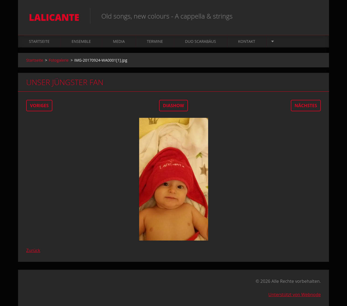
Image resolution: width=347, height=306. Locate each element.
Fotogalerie (59, 60)
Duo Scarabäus (200, 41)
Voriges (39, 106)
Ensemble (81, 41)
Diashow (173, 106)
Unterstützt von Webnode (294, 295)
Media (119, 41)
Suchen (315, 16)
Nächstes (306, 106)
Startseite (39, 41)
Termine (155, 41)
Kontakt (246, 41)
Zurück (33, 250)
